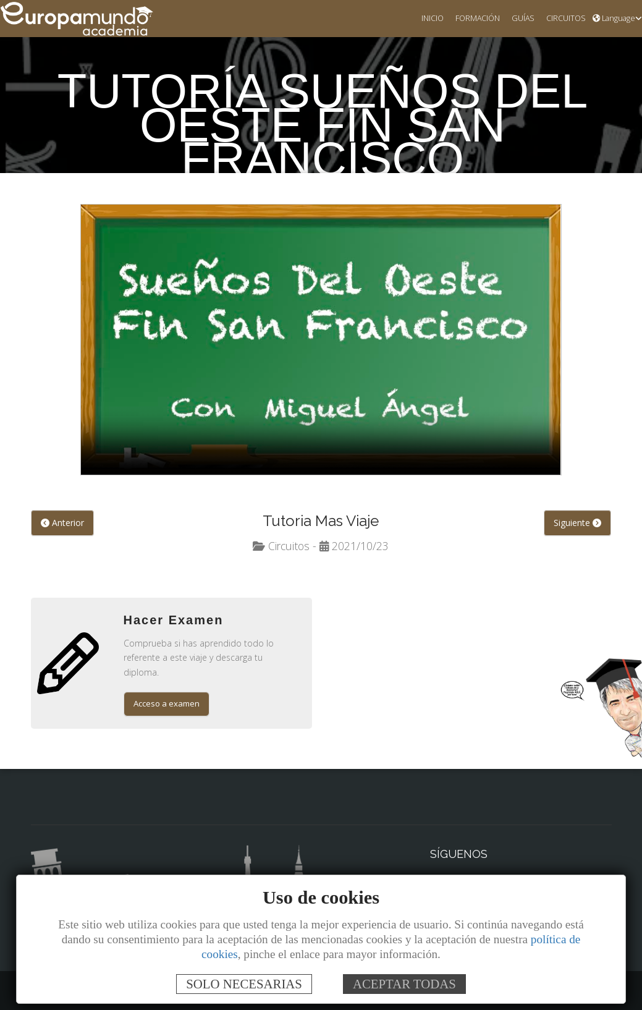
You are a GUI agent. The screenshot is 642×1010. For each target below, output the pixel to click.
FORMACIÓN (470, 18)
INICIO (423, 18)
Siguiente (577, 523)
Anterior (61, 523)
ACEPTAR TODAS (404, 984)
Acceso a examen (167, 691)
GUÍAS (518, 18)
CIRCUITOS (564, 18)
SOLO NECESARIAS (244, 984)
